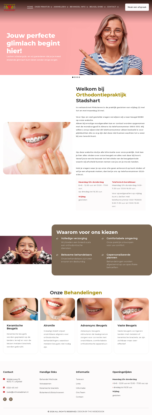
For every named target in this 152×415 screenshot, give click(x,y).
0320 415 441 (12, 388)
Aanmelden (60, 7)
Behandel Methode (48, 379)
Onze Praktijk (42, 7)
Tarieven (80, 379)
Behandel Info (78, 7)
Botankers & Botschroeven (52, 392)
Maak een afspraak (137, 7)
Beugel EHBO (96, 7)
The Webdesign (96, 411)
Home (30, 7)
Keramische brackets (49, 388)
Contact (111, 7)
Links (78, 384)
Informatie (81, 388)
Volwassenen (45, 384)
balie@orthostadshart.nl (17, 392)
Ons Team (80, 392)
